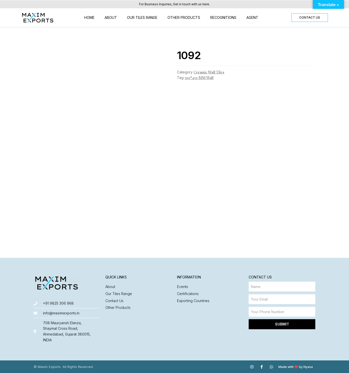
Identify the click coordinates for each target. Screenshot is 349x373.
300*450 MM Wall (199, 77)
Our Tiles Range (142, 17)
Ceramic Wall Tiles (209, 72)
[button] (309, 17)
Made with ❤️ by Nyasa (295, 367)
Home (89, 17)
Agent (252, 17)
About (111, 17)
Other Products (183, 17)
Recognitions (223, 17)
